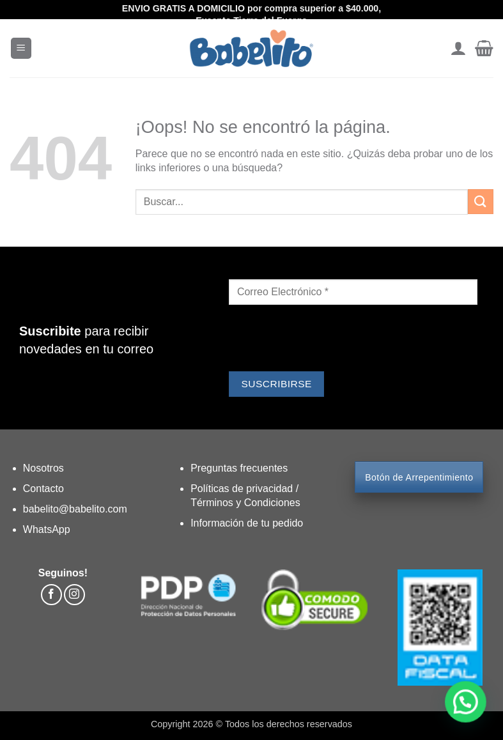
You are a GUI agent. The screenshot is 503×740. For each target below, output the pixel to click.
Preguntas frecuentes (239, 468)
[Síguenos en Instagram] (74, 594)
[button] (21, 48)
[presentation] (326, 340)
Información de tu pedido (246, 523)
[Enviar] (480, 201)
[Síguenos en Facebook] (51, 594)
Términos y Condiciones (245, 502)
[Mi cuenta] (458, 49)
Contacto (43, 488)
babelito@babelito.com (75, 509)
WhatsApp (46, 529)
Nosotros (43, 468)
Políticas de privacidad (243, 488)
